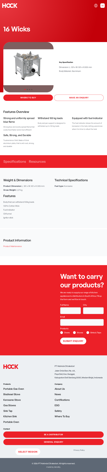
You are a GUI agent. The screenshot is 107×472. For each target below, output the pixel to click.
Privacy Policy (79, 450)
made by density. (53, 467)
